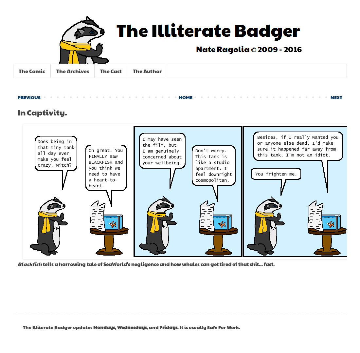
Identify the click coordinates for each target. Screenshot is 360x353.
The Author (147, 71)
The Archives (72, 71)
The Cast (111, 71)
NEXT (336, 97)
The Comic (32, 71)
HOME (185, 97)
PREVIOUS (29, 97)
